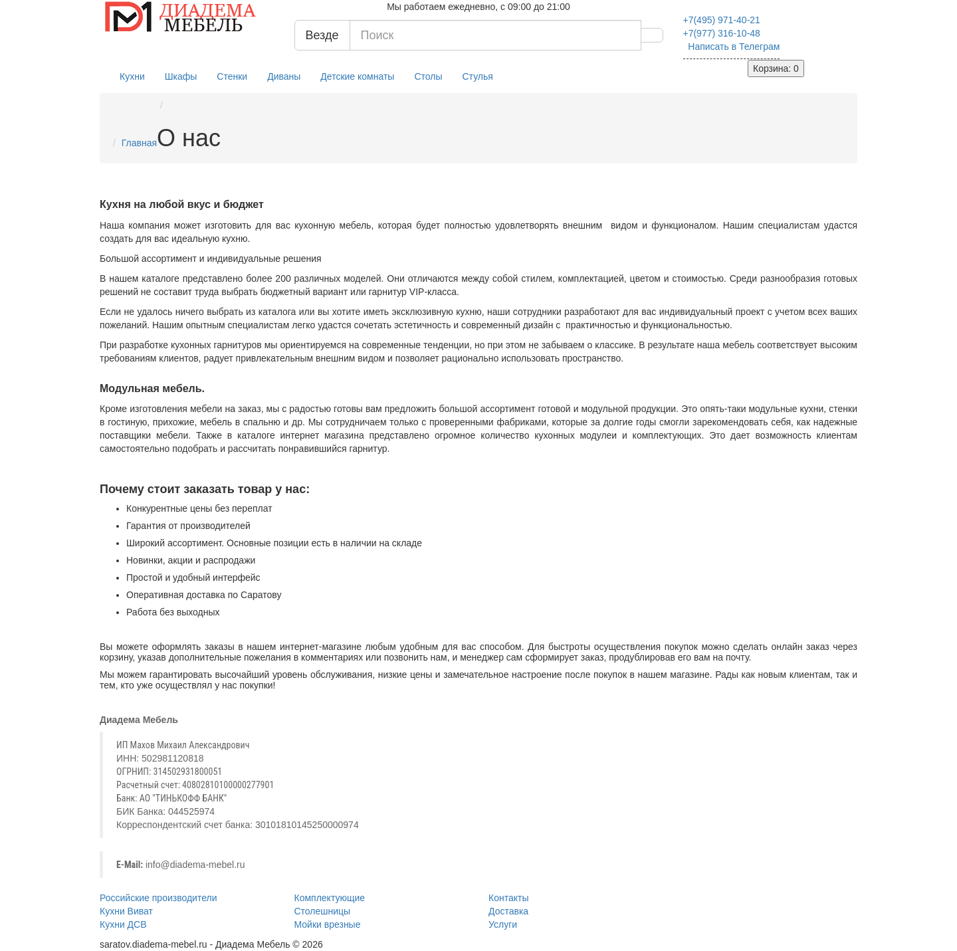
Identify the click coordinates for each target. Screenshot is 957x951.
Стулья (478, 76)
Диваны (283, 76)
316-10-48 (721, 33)
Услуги (502, 924)
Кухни (132, 76)
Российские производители (158, 898)
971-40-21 (721, 20)
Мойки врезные (327, 924)
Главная (139, 143)
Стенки (232, 76)
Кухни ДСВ (123, 924)
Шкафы (181, 76)
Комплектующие (330, 898)
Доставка (508, 911)
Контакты (508, 898)
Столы (428, 76)
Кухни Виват (126, 911)
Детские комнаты (357, 76)
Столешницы (322, 911)
